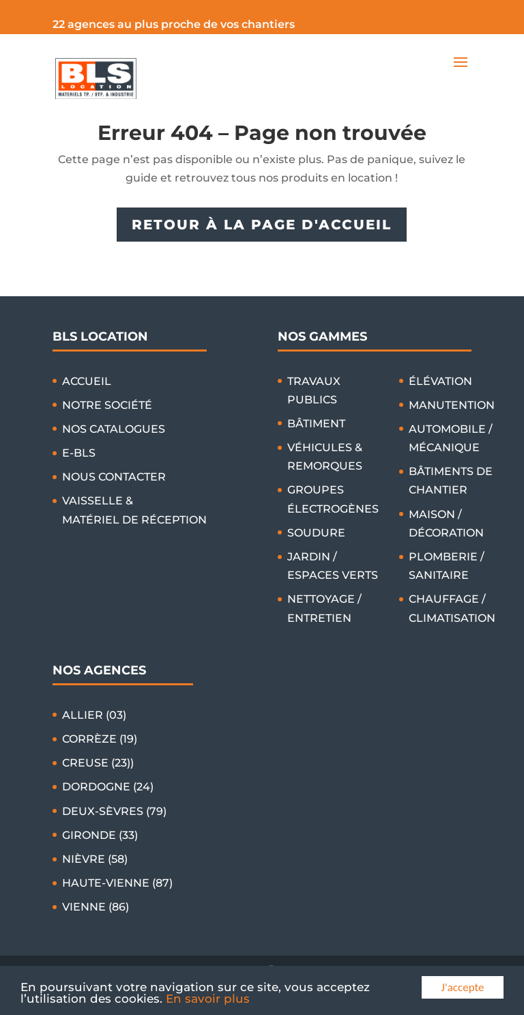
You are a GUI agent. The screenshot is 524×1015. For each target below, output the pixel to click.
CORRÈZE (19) (99, 738)
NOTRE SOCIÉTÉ (107, 405)
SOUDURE (316, 532)
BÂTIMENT (316, 423)
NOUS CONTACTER (114, 476)
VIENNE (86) (95, 906)
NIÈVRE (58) (95, 859)
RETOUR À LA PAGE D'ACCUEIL (262, 224)
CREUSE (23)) (98, 762)
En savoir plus (208, 999)
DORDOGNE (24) (108, 786)
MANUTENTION (452, 405)
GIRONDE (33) (100, 835)
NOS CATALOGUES (113, 429)
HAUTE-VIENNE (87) (117, 882)
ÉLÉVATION (440, 381)
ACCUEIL (86, 381)
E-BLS (79, 452)
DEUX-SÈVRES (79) (114, 811)
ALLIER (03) (94, 715)
